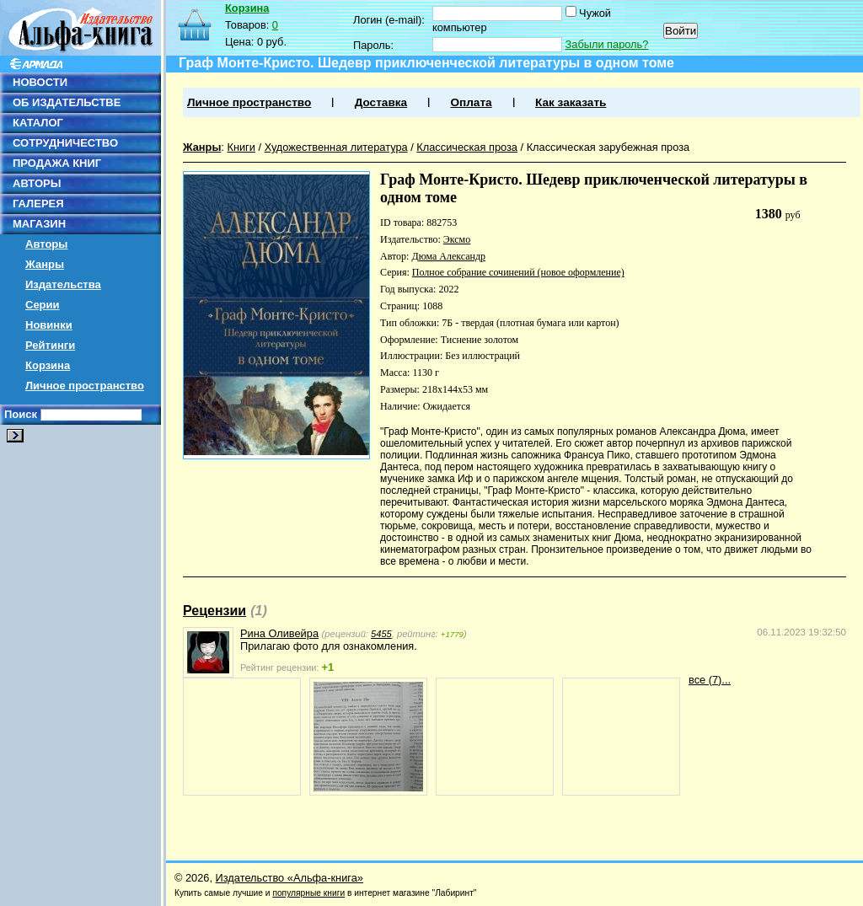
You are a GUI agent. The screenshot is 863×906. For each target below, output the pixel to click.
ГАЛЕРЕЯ (38, 203)
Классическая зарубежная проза (608, 147)
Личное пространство (84, 385)
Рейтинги (50, 345)
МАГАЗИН (39, 223)
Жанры (44, 264)
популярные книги (308, 893)
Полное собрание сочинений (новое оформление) (518, 272)
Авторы (46, 244)
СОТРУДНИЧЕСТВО (65, 143)
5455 (381, 634)
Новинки (48, 325)
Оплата (470, 102)
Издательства (63, 284)
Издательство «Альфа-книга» (289, 877)
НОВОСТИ (40, 82)
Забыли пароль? (607, 44)
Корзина (47, 365)
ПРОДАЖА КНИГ (57, 163)
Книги (241, 147)
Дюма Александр (448, 256)
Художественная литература (336, 147)
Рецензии (214, 610)
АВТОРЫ (37, 183)
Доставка (381, 102)
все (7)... (710, 679)
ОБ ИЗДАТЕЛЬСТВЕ (67, 102)
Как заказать (570, 102)
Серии (42, 304)
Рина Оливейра (279, 633)
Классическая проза (466, 147)
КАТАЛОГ (38, 122)
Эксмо (456, 239)
